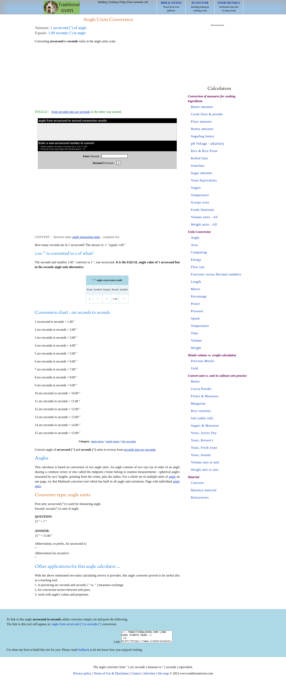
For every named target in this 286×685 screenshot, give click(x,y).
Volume (196, 340)
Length (196, 281)
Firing (122, 2)
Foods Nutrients (202, 209)
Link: (114, 644)
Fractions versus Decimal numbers (216, 274)
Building (102, 2)
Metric (196, 289)
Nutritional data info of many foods (229, 6)
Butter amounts (202, 107)
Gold (194, 368)
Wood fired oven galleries (171, 6)
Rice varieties (201, 411)
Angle (195, 237)
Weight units (200, 224)
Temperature (200, 195)
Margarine (198, 403)
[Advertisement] (107, 75)
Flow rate (198, 267)
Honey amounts (202, 129)
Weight (196, 348)
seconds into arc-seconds (140, 449)
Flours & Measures (205, 396)
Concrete (197, 482)
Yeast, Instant (201, 455)
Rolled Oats (199, 158)
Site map (163, 675)
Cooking (113, 2)
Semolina (197, 165)
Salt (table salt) (202, 418)
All (146, 2)
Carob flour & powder (207, 114)
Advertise (149, 675)
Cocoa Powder (201, 388)
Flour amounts (201, 121)
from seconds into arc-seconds (70, 111)
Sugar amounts (202, 173)
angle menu (112, 441)
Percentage (199, 296)
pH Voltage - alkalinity (207, 143)
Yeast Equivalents (204, 180)
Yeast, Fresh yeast (204, 447)
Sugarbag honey (202, 136)
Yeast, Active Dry (204, 433)
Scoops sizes (200, 202)
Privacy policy (82, 675)
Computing (199, 252)
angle (172, 476)
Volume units (200, 217)
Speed (195, 318)
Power (195, 303)
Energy (196, 259)
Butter (195, 381)
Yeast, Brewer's (202, 440)
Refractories (200, 497)
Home (62, 7)
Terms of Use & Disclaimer (111, 675)
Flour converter (135, 2)
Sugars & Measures (205, 425)
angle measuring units (86, 237)
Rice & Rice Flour (204, 151)
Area (194, 245)
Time (194, 333)
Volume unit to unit (205, 462)
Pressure (197, 311)
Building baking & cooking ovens (200, 6)
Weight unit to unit (204, 469)
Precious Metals (202, 361)
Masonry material (203, 490)
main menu (97, 441)
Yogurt (196, 187)
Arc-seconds (129, 441)
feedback (83, 652)
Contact (136, 675)
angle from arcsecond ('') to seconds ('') (76, 624)
